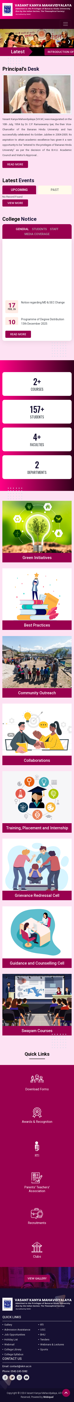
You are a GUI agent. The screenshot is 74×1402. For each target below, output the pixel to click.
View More (15, 203)
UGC (42, 1329)
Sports (44, 1349)
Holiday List (11, 1339)
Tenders (44, 1339)
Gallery (8, 1324)
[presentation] (5, 42)
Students (39, 229)
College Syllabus (13, 1354)
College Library (12, 1349)
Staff (54, 229)
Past (55, 190)
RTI (42, 1324)
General (22, 229)
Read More (15, 164)
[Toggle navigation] (65, 24)
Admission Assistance (17, 1329)
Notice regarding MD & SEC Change (43, 307)
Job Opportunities (14, 1334)
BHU (42, 1334)
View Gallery (37, 1278)
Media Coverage (37, 234)
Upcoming (19, 190)
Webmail (9, 1344)
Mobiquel (48, 1397)
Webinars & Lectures (52, 1344)
